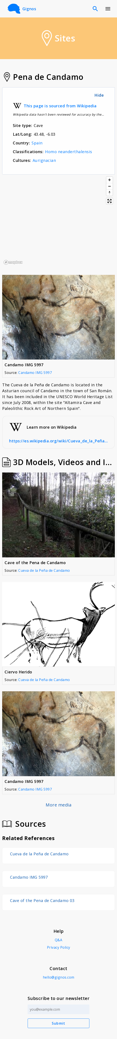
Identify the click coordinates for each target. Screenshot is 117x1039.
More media (58, 805)
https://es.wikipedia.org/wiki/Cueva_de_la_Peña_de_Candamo (58, 440)
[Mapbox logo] (13, 262)
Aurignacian (44, 160)
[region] (58, 220)
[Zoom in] (109, 180)
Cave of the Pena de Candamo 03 (42, 900)
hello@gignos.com (58, 977)
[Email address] (59, 1009)
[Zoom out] (109, 186)
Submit (58, 1023)
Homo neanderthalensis (68, 151)
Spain (37, 142)
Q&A (58, 940)
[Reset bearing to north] (109, 192)
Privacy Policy (58, 947)
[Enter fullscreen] (109, 201)
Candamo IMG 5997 (35, 372)
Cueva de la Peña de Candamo (44, 570)
